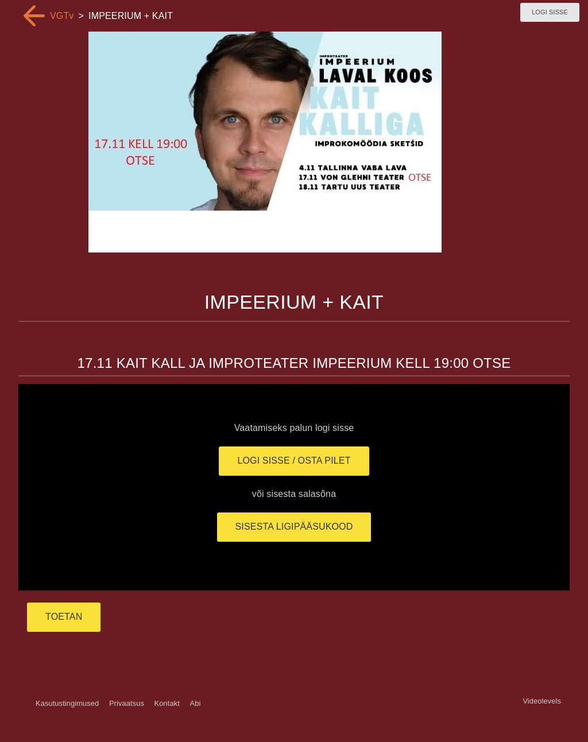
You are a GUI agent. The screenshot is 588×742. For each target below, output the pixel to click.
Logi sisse (550, 12)
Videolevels (542, 701)
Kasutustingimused (67, 703)
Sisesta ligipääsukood (294, 526)
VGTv (62, 16)
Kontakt (167, 703)
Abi (194, 703)
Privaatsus (126, 703)
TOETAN (63, 616)
